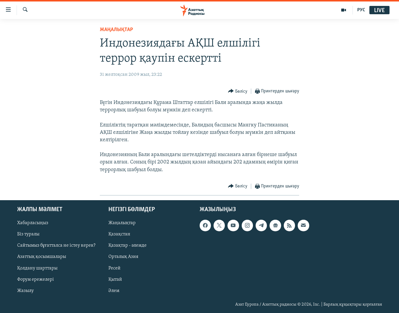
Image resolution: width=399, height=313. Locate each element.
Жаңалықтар (122, 223)
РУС (361, 10)
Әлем (113, 290)
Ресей (114, 268)
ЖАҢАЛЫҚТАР (116, 30)
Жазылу (25, 290)
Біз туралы (28, 234)
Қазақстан (119, 234)
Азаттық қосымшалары (41, 256)
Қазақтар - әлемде (127, 245)
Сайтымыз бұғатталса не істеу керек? (56, 245)
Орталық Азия (123, 256)
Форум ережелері (35, 279)
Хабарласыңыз (32, 223)
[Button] (237, 91)
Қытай (115, 279)
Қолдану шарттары (37, 268)
